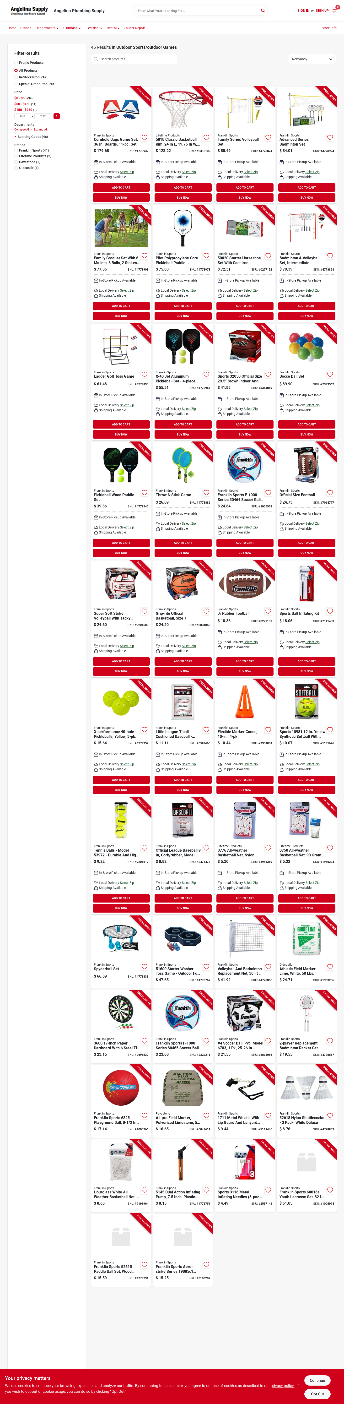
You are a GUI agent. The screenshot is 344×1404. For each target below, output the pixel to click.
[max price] (42, 116)
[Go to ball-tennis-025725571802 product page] (121, 855)
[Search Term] (201, 11)
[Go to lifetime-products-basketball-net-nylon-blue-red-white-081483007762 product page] (245, 855)
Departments (45, 28)
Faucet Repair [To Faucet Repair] (134, 28)
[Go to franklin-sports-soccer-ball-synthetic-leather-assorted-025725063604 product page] (245, 500)
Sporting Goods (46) (33, 137)
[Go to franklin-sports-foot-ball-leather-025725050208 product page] (307, 500)
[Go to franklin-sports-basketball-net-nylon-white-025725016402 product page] (121, 1175)
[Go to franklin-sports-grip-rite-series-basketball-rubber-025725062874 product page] (183, 619)
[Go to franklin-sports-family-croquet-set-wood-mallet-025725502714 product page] (121, 263)
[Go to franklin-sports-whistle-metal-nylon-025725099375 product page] (245, 1101)
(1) (29, 162)
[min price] (22, 116)
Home (11, 28)
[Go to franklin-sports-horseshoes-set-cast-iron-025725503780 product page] (245, 263)
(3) (35, 156)
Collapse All (22, 129)
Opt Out (317, 1394)
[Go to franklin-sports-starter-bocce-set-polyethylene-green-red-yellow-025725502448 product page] (307, 382)
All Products (28, 70)
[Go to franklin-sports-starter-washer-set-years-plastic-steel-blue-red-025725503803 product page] (183, 952)
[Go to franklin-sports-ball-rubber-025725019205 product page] (183, 737)
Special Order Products (36, 84)
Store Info (329, 28)
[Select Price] (57, 116)
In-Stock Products (32, 77)
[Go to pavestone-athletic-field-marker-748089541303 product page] (183, 1101)
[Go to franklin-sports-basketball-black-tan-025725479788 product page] (245, 382)
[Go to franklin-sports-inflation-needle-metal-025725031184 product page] (245, 1175)
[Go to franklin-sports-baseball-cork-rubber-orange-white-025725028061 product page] (183, 855)
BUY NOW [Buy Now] (121, 197)
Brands (25, 28)
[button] (113, 28)
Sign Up (322, 10)
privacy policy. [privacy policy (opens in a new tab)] (283, 1385)
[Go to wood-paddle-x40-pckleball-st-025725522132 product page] (121, 500)
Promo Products (31, 62)
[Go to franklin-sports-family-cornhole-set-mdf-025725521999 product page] (121, 145)
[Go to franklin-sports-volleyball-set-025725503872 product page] (245, 145)
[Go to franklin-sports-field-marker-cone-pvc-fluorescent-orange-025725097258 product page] (245, 737)
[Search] (263, 10)
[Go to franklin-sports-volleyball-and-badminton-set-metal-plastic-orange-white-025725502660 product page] (307, 263)
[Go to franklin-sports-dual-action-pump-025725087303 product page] (183, 1175)
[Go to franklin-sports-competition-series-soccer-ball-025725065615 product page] (245, 1026)
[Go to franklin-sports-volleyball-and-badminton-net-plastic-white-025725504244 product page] (245, 952)
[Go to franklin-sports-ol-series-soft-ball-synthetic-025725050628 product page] (307, 737)
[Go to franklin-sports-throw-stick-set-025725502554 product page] (183, 500)
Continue (317, 1380)
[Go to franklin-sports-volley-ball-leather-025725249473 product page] (121, 619)
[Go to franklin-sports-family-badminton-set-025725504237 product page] (307, 145)
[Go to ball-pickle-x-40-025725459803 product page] (121, 737)
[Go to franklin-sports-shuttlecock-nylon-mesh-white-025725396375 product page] (307, 1101)
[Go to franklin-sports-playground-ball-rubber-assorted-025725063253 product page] (121, 1101)
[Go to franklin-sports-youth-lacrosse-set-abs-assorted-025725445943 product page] (307, 1175)
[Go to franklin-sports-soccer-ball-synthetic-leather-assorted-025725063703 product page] (183, 1026)
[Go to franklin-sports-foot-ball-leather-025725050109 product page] (245, 619)
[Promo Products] (16, 62)
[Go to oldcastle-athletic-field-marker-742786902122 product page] (307, 952)
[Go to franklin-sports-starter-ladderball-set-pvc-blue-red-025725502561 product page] (121, 382)
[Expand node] (16, 136)
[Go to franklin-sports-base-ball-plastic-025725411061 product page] (183, 1250)
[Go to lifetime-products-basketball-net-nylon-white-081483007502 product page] (307, 855)
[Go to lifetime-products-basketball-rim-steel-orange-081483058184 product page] (183, 145)
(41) (34, 150)
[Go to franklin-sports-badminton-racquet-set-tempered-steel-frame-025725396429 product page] (307, 1026)
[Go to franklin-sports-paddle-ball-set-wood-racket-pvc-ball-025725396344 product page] (121, 1250)
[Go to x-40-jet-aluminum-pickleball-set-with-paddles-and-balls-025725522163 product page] (183, 382)
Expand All (41, 129)
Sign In (303, 10)
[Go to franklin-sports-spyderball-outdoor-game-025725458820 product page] (121, 952)
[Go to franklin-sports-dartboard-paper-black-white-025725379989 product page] (121, 1026)
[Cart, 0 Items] (334, 10)
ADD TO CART (121, 187)
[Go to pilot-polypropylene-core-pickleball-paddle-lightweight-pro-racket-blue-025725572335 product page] (183, 263)
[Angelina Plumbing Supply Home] (28, 10)
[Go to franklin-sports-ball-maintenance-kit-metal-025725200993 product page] (307, 619)
